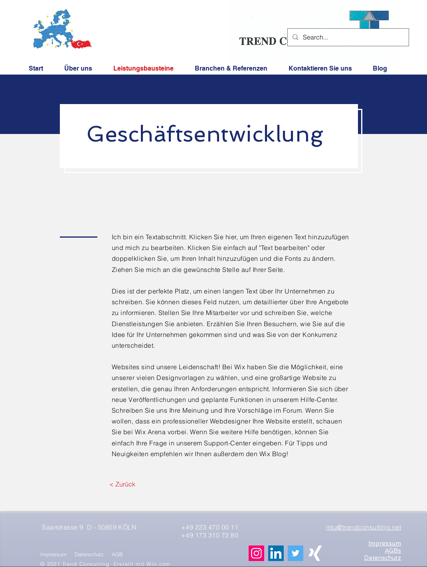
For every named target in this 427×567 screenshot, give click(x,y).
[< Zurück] (122, 484)
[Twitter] (295, 553)
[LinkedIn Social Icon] (276, 553)
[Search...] (347, 37)
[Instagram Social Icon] (256, 553)
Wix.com (158, 564)
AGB (117, 554)
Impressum (53, 554)
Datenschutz (89, 554)
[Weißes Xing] (315, 553)
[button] (320, 68)
